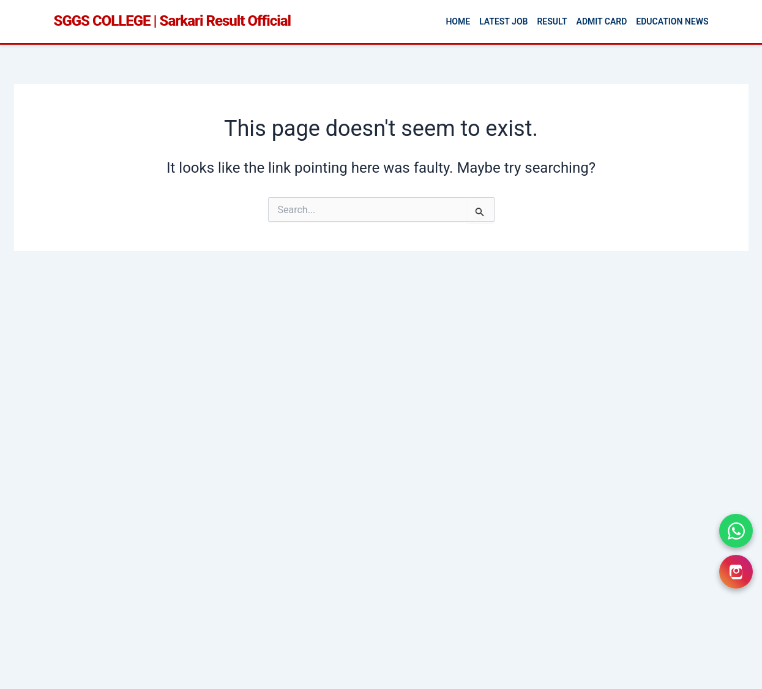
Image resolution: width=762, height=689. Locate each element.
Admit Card (602, 21)
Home (458, 21)
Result (552, 21)
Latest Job (503, 21)
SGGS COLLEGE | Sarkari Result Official (172, 20)
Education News (672, 21)
